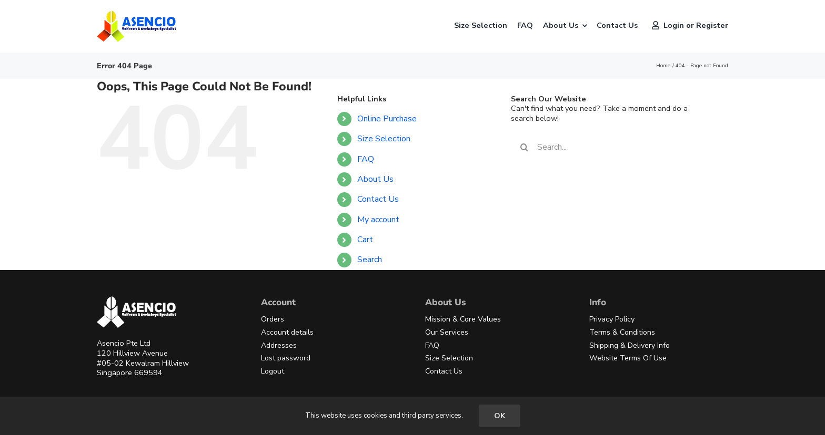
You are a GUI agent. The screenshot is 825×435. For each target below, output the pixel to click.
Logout (272, 371)
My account (378, 219)
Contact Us (378, 199)
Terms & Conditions (622, 332)
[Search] (524, 147)
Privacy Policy (612, 319)
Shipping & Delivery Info (629, 345)
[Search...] (611, 147)
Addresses (279, 345)
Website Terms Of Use (628, 358)
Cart (365, 239)
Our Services (446, 332)
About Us (375, 179)
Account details (287, 332)
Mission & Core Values (463, 319)
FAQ (365, 159)
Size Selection (383, 138)
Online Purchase (387, 119)
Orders (272, 319)
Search (369, 259)
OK (499, 416)
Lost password (285, 358)
